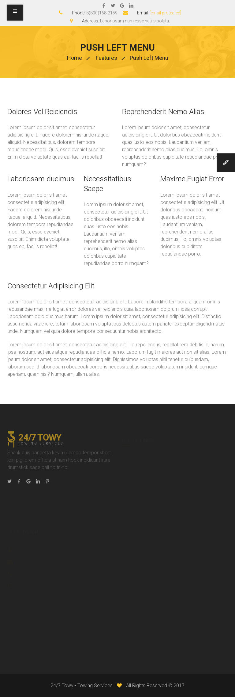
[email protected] (165, 12)
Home (74, 58)
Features (106, 58)
